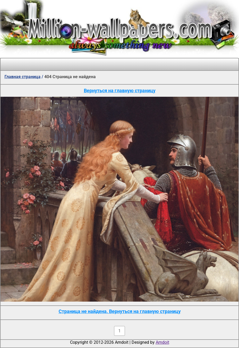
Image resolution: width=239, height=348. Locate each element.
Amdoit (162, 342)
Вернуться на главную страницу (119, 90)
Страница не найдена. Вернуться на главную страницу (120, 311)
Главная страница (23, 76)
